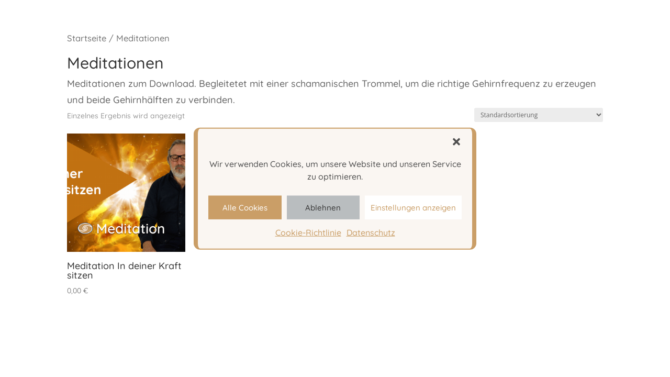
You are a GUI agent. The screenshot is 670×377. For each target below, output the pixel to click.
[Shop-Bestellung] (538, 115)
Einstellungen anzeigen (413, 207)
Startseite (86, 37)
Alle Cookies (244, 207)
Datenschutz (371, 232)
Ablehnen (323, 207)
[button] (456, 142)
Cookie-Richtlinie (308, 232)
